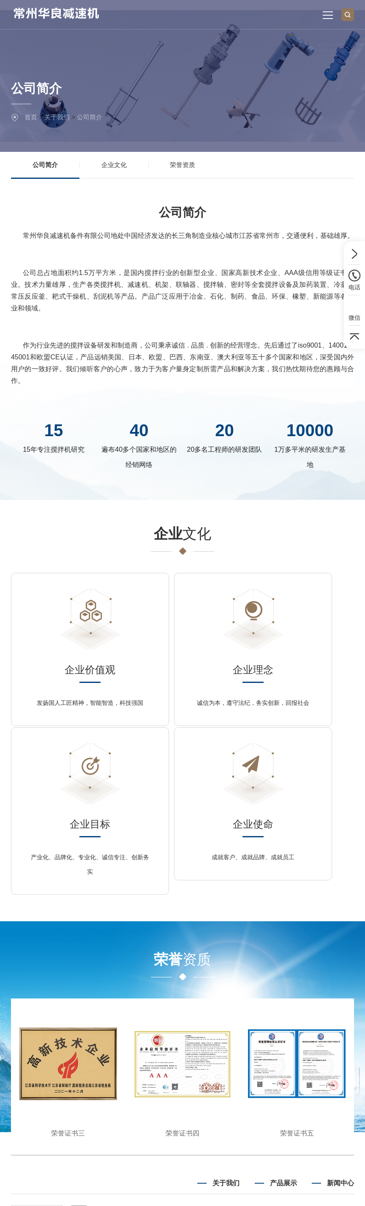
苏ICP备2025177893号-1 (312, 1193)
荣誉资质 (182, 166)
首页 (31, 117)
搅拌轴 (288, 1093)
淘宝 (151, 1151)
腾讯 (110, 1151)
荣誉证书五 (297, 987)
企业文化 (114, 166)
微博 (172, 1151)
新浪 (131, 1151)
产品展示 (283, 1037)
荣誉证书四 (182, 987)
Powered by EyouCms (237, 1193)
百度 (89, 1151)
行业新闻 (342, 1063)
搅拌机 (288, 1063)
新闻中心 (340, 1037)
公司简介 (89, 117)
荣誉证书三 (68, 987)
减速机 (288, 1078)
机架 (291, 1108)
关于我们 (57, 117)
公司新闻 (342, 1078)
